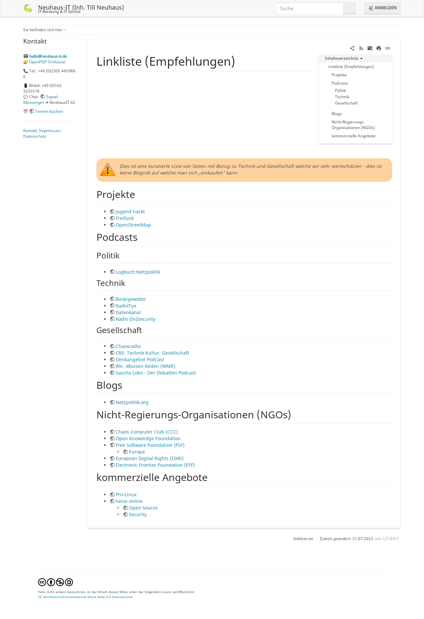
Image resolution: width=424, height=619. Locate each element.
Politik (340, 90)
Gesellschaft (346, 102)
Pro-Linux (126, 494)
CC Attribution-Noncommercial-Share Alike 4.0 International (85, 596)
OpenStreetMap (133, 225)
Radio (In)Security (135, 319)
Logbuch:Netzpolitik (138, 272)
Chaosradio (128, 346)
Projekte (339, 74)
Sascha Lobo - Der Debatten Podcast (156, 373)
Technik (342, 96)
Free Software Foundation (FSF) (150, 445)
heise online (129, 501)
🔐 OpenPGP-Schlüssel (44, 61)
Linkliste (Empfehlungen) (351, 66)
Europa (137, 451)
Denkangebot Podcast (140, 359)
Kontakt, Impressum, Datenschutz (42, 133)
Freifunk (125, 218)
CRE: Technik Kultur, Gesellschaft (152, 353)
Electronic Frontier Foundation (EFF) (155, 465)
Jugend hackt (130, 211)
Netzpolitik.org (132, 402)
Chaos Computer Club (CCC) (147, 432)
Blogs (337, 113)
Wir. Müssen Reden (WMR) (145, 366)
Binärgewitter (131, 299)
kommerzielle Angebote (354, 135)
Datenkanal (128, 312)
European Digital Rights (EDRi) (150, 458)
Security (138, 514)
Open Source (143, 508)
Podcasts (340, 83)
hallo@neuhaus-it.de (48, 56)
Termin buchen (49, 111)
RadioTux (126, 306)
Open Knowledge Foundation (148, 438)
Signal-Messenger (41, 99)
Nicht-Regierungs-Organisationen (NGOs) (353, 124)
